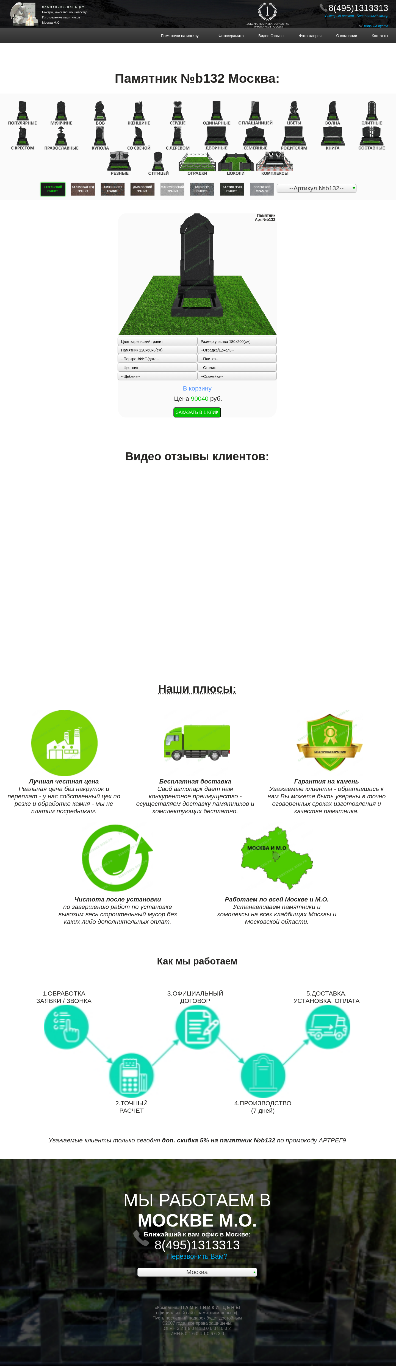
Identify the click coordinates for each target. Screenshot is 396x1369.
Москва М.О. (51, 22)
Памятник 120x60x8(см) (141, 350)
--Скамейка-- (212, 377)
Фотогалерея (307, 36)
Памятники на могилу (187, 36)
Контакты (376, 36)
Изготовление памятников (61, 17)
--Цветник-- (130, 368)
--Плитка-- (209, 359)
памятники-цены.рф (218, 1312)
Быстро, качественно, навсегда (64, 12)
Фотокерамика (233, 36)
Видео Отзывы (268, 36)
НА (29, 8)
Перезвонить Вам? (197, 1256)
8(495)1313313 (358, 8)
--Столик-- (209, 368)
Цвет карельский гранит (142, 342)
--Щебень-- (130, 377)
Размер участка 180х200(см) (226, 342)
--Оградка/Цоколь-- (217, 350)
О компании (343, 36)
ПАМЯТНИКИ (29, 4)
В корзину (197, 388)
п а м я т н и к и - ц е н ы (63, 7)
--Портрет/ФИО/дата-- (140, 359)
